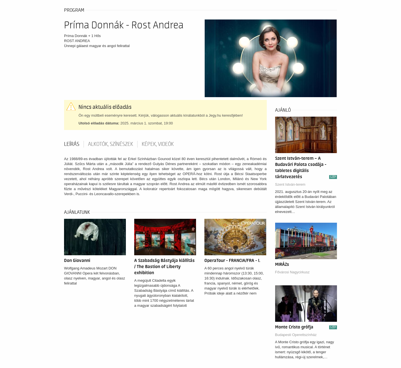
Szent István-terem (290, 184)
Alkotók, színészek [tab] (110, 144)
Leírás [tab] (71, 144)
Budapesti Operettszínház (296, 335)
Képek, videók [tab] (158, 144)
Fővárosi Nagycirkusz (292, 272)
